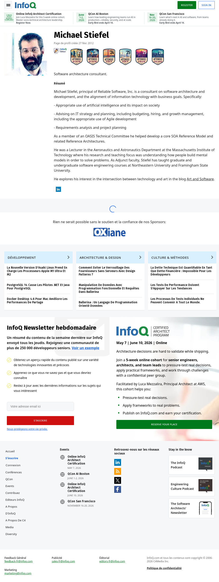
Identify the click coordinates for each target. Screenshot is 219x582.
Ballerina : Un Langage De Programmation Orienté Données (108, 304)
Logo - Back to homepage (25, 5)
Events (10, 486)
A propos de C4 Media (16, 523)
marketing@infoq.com (17, 573)
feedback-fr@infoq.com (18, 561)
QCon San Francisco (81, 501)
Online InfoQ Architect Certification (76, 460)
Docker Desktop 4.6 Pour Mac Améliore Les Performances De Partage (37, 300)
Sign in (206, 5)
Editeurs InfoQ (15, 500)
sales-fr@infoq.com (63, 561)
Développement (22, 257)
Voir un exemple (85, 348)
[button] (40, 420)
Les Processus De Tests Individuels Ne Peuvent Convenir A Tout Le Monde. (177, 300)
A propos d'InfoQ (11, 510)
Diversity (11, 534)
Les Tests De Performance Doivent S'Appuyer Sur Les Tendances (175, 286)
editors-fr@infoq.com (112, 561)
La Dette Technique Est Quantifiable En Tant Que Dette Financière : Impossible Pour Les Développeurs (181, 271)
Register (186, 5)
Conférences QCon (14, 475)
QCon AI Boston (78, 474)
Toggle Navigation (8, 5)
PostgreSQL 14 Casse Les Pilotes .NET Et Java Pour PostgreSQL (38, 286)
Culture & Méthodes (170, 257)
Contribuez (13, 493)
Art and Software (200, 179)
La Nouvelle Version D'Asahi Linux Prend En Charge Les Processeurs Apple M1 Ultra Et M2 (37, 271)
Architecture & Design (100, 257)
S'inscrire (12, 458)
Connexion (13, 465)
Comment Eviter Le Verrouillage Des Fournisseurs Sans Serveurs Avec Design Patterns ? (107, 271)
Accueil (10, 451)
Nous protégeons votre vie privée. (27, 429)
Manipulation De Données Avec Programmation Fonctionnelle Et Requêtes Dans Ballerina (109, 288)
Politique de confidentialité (164, 568)
